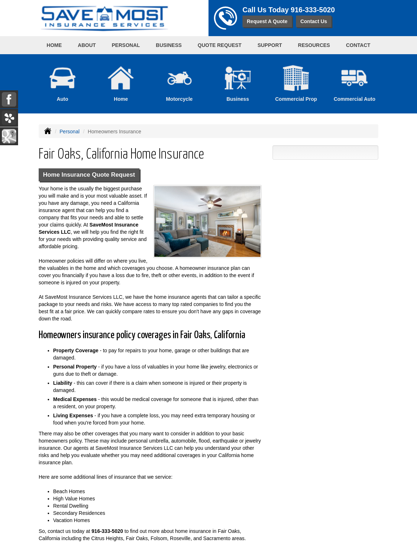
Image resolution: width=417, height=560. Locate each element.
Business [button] (169, 45)
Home (54, 45)
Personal (69, 131)
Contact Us (313, 21)
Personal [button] (126, 45)
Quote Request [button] (219, 45)
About (87, 45)
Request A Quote (267, 21)
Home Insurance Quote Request (89, 174)
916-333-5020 (313, 10)
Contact (358, 45)
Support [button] (270, 45)
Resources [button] (314, 45)
